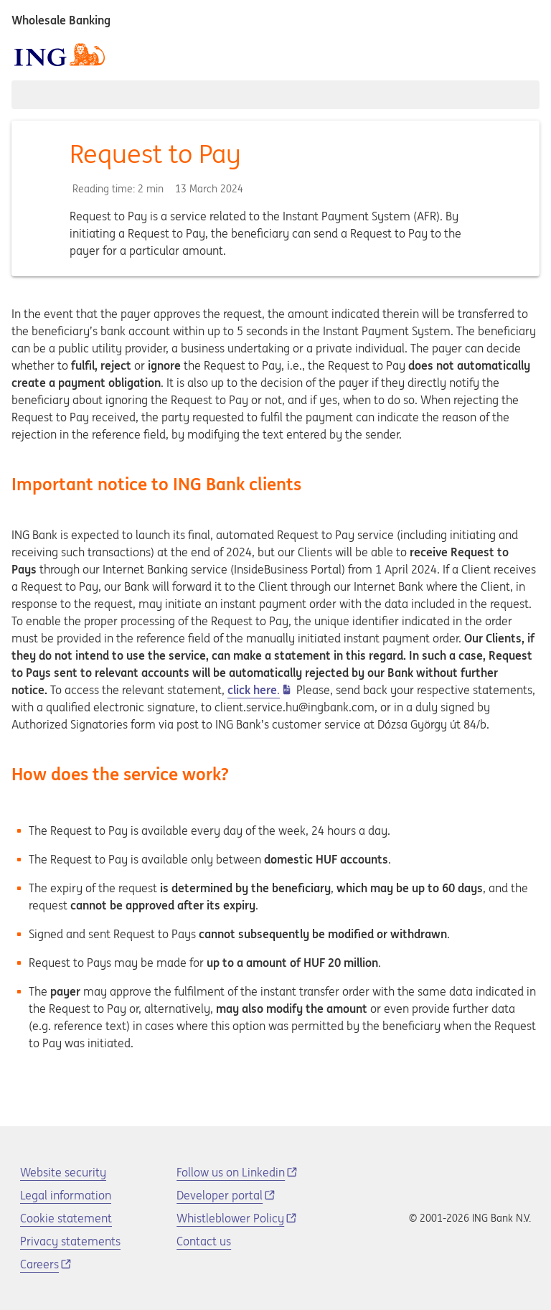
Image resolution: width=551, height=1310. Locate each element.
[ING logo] (59, 54)
